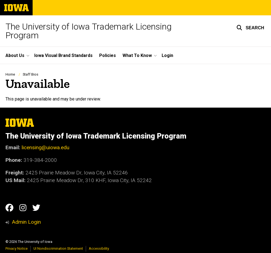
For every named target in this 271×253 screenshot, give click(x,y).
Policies (107, 55)
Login (167, 55)
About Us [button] (14, 55)
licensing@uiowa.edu (45, 147)
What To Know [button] (137, 55)
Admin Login (26, 222)
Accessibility (99, 248)
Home (10, 74)
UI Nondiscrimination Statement (58, 248)
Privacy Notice (16, 248)
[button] (250, 27)
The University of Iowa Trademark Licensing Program (88, 31)
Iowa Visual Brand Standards (63, 55)
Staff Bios (30, 74)
